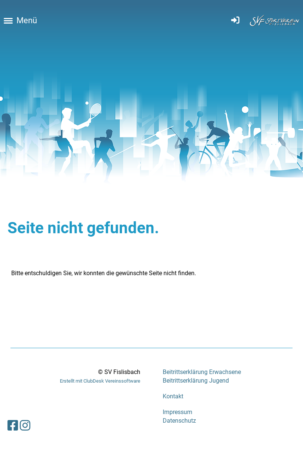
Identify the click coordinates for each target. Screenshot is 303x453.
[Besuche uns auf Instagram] (25, 426)
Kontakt (173, 396)
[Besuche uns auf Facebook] (12, 426)
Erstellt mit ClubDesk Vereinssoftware (100, 381)
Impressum (177, 412)
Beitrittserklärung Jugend (196, 380)
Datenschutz (179, 420)
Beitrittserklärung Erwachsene (202, 372)
